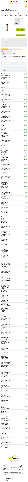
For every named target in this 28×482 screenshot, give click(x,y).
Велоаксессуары (6, 466)
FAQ (20, 467)
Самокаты (5, 465)
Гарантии (21, 463)
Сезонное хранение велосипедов (14, 464)
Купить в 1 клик (20, 35)
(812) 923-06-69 (9, 478)
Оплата (12, 468)
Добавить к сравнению (20, 26)
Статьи (4, 469)
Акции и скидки (20, 466)
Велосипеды (5, 463)
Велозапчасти (6, 468)
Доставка (13, 467)
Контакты (21, 469)
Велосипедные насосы (17, 50)
